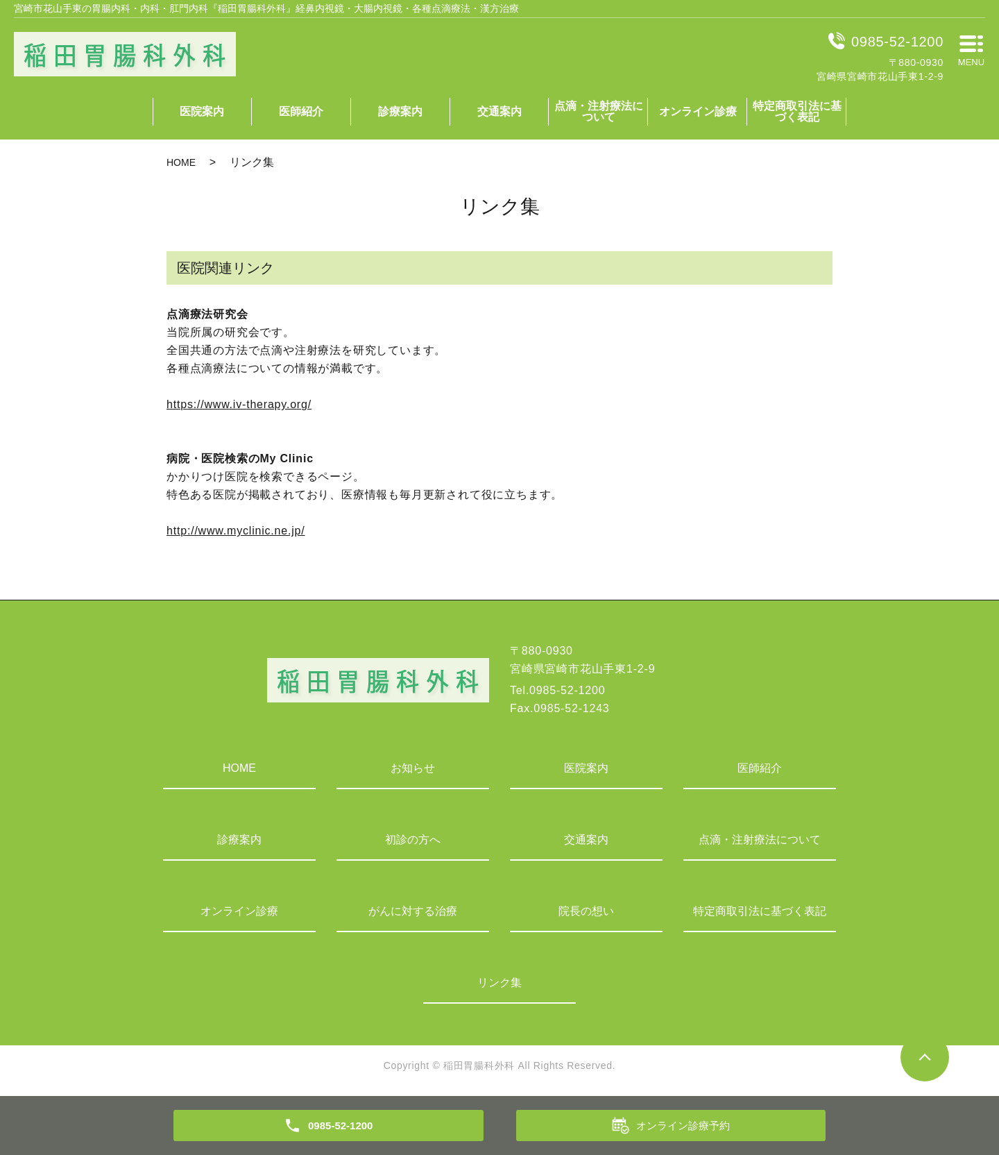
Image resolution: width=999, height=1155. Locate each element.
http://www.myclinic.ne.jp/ (235, 531)
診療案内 (400, 111)
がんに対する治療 (412, 911)
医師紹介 (301, 111)
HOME (181, 162)
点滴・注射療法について (598, 111)
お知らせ (413, 768)
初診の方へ (413, 839)
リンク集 (499, 982)
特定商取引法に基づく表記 (797, 111)
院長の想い (586, 911)
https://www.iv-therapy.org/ (238, 404)
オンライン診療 (698, 111)
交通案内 (499, 111)
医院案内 (202, 111)
